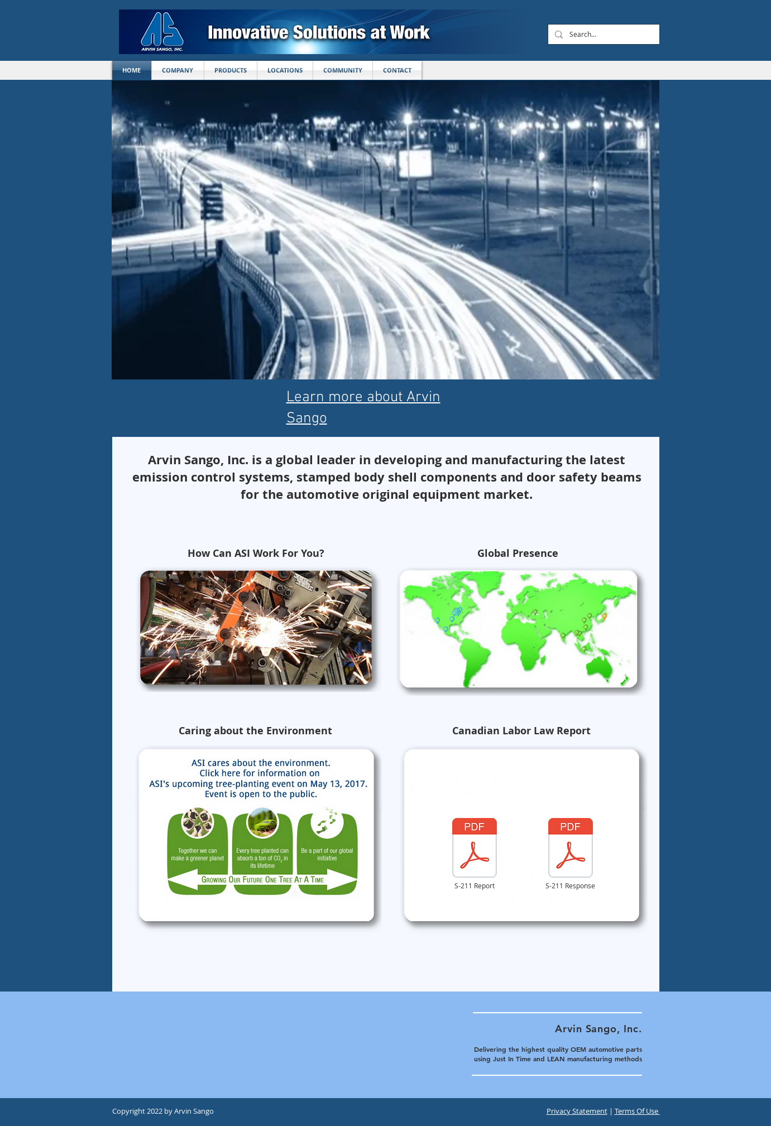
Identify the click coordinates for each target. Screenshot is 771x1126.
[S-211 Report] (474, 854)
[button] (285, 70)
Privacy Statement (577, 1111)
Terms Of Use (637, 1111)
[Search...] (602, 34)
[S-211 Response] (570, 854)
